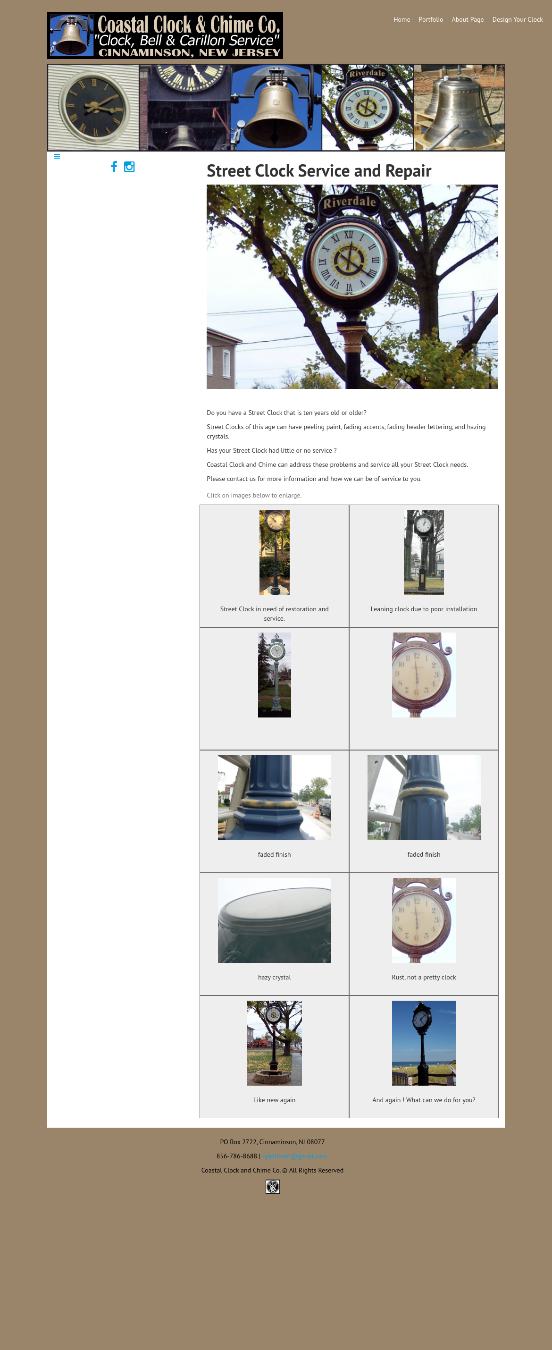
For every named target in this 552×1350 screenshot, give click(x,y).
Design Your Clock (518, 19)
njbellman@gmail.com (294, 1156)
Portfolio (431, 19)
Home (401, 19)
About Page (468, 19)
